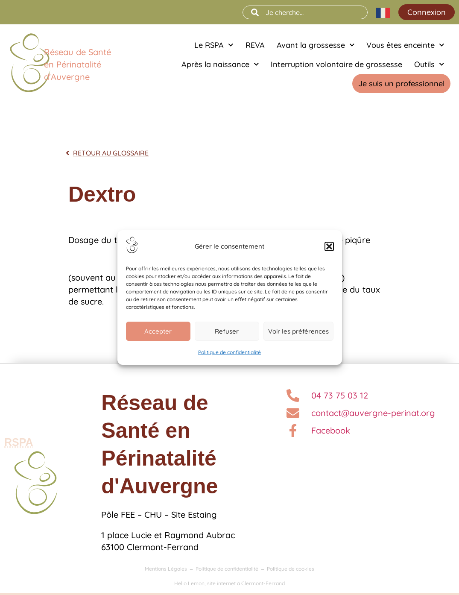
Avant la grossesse (316, 45)
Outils (429, 64)
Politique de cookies (290, 569)
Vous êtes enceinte (405, 45)
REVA (255, 45)
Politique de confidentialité (229, 352)
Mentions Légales (166, 569)
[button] (329, 246)
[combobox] (305, 12)
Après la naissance (220, 64)
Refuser (227, 331)
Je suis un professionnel (401, 83)
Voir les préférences (298, 331)
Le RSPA (214, 45)
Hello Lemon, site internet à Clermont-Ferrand (229, 583)
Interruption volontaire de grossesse (336, 64)
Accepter (158, 331)
